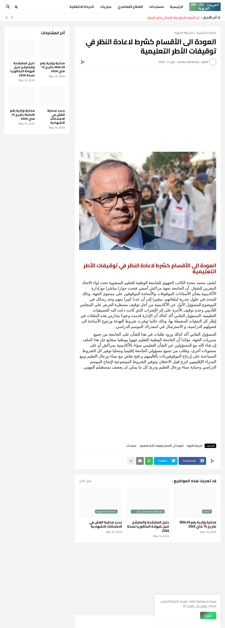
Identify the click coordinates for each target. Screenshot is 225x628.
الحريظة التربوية (183, 33)
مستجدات (156, 7)
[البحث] (8, 7)
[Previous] (12, 17)
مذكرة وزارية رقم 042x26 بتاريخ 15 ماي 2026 (22, 115)
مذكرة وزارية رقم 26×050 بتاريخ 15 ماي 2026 (198, 524)
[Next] (6, 17)
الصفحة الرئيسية (206, 33)
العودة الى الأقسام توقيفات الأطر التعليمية (161, 446)
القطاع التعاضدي (130, 7)
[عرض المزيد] (131, 461)
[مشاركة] (82, 62)
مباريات (105, 7)
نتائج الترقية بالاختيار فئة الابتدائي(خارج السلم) (172, 18)
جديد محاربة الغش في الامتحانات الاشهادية (105, 524)
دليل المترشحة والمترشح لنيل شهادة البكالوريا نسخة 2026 (148, 526)
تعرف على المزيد (197, 606)
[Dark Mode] (16, 7)
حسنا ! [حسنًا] (208, 615)
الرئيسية (176, 7)
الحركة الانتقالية (81, 7)
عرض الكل (85, 480)
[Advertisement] (147, 105)
